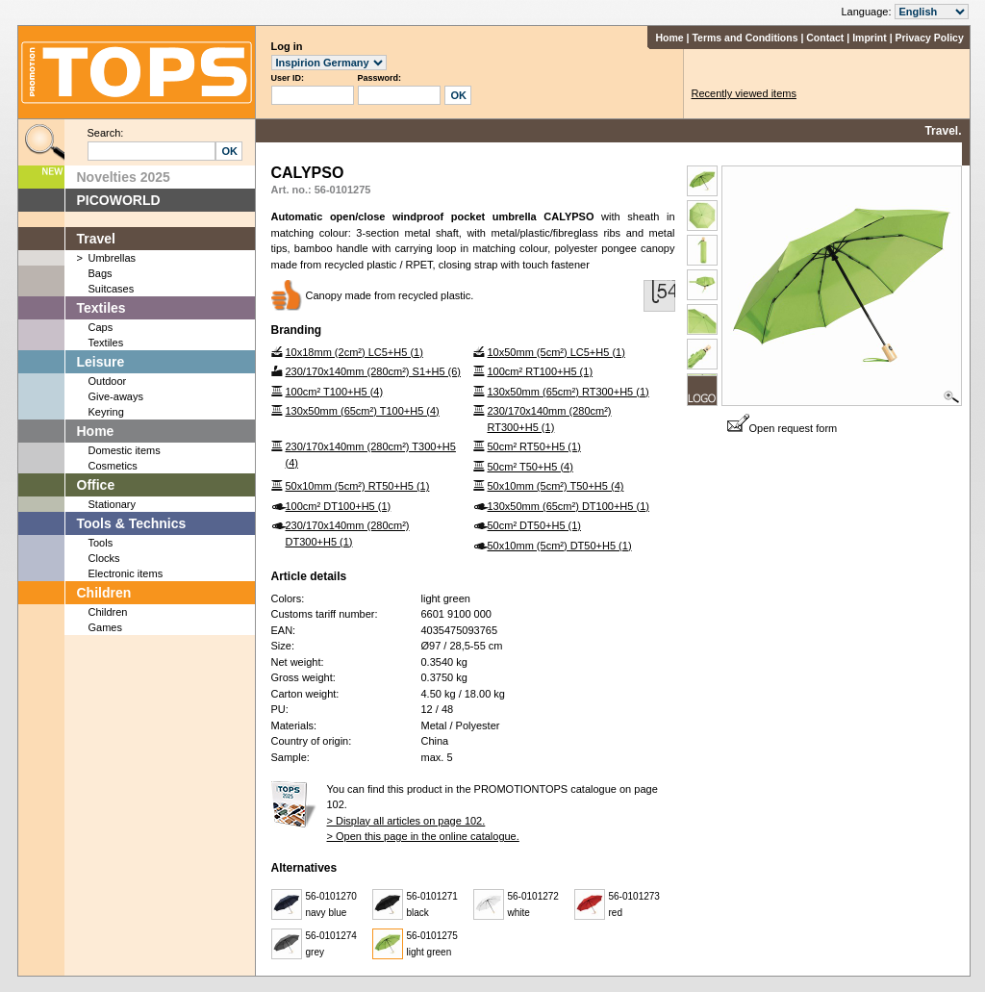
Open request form (782, 428)
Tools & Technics (132, 523)
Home (669, 37)
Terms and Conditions (744, 37)
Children (104, 592)
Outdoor (107, 381)
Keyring (106, 412)
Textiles (101, 308)
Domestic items (124, 450)
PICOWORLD (119, 200)
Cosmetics (113, 465)
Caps (101, 327)
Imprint (869, 37)
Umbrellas (112, 258)
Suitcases (111, 288)
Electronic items (126, 573)
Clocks (104, 558)
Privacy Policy (930, 37)
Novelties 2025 (123, 177)
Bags (100, 273)
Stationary (112, 504)
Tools (101, 542)
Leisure (101, 361)
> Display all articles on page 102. (406, 821)
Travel (96, 238)
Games (105, 627)
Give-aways (115, 396)
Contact (825, 37)
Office (96, 485)
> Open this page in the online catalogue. (423, 836)
